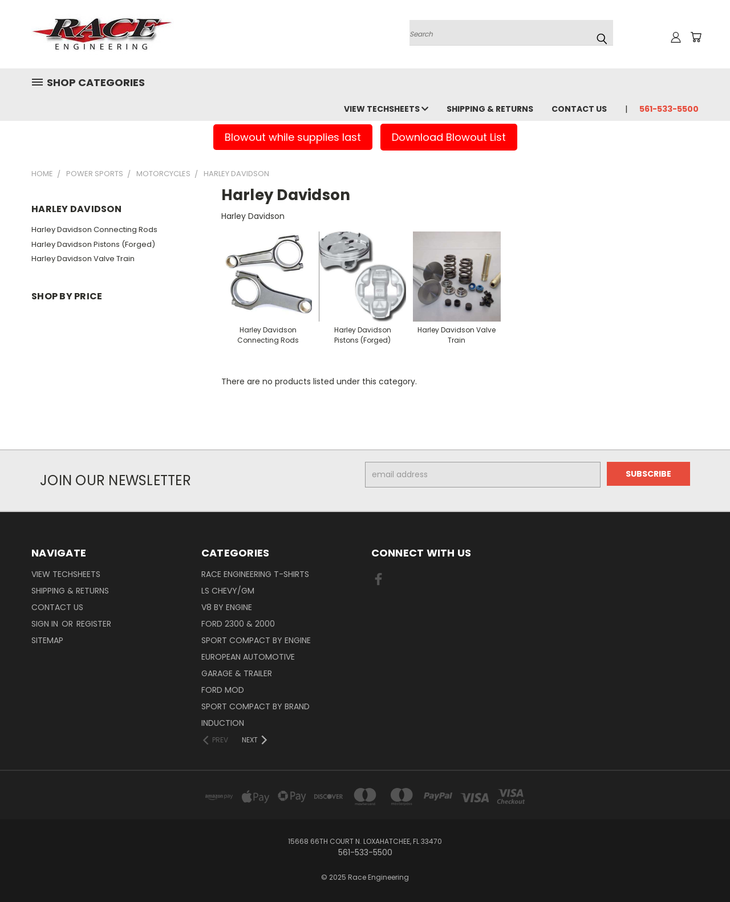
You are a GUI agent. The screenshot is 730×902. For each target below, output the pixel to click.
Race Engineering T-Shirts (255, 574)
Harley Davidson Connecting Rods (94, 229)
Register (93, 623)
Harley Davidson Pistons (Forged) (93, 244)
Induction (222, 723)
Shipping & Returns (490, 109)
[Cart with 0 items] (695, 37)
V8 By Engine (226, 607)
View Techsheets (386, 109)
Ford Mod (222, 690)
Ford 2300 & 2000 (238, 623)
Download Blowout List (449, 137)
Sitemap (47, 640)
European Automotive (248, 657)
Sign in (45, 623)
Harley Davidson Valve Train (83, 258)
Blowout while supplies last (293, 137)
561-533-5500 (669, 109)
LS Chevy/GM (227, 590)
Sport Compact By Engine (256, 640)
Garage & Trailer (236, 673)
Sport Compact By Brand (255, 706)
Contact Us (579, 109)
